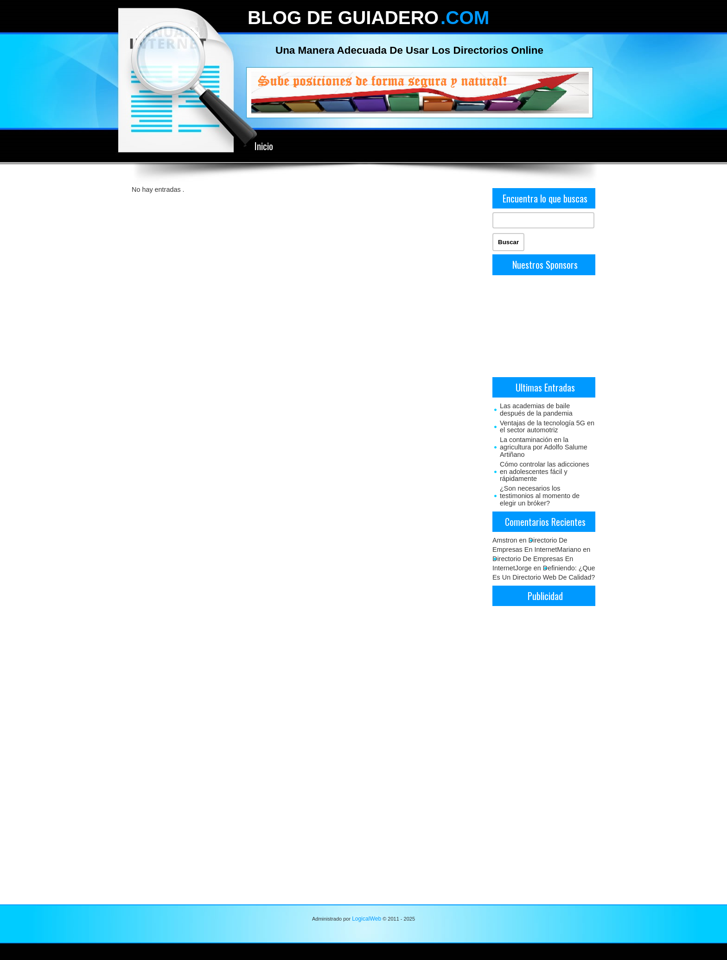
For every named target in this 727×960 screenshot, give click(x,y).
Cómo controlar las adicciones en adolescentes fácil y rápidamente (544, 472)
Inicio (264, 146)
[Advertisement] (543, 325)
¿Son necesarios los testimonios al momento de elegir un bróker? (540, 496)
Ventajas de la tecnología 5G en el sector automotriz (547, 426)
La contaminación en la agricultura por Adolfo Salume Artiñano (543, 447)
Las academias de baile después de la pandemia (536, 409)
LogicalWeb (366, 919)
